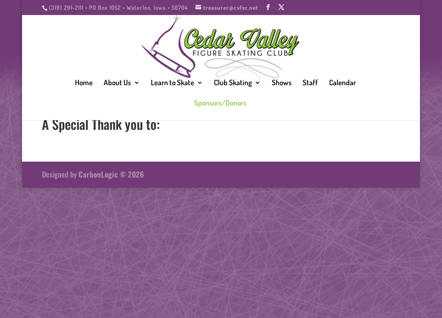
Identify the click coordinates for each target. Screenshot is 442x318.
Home (84, 83)
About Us (117, 83)
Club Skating (233, 83)
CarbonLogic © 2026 (111, 174)
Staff (310, 83)
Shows (282, 83)
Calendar (342, 83)
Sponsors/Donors (220, 103)
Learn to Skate (172, 83)
